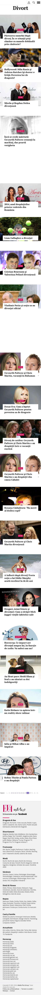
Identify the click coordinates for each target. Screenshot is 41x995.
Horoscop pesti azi (9, 971)
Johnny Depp (7, 836)
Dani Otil (11, 838)
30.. (32, 793)
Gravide (23, 921)
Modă (5, 858)
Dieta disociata (19, 892)
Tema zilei (27, 930)
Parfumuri (19, 849)
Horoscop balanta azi (10, 975)
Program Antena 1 (21, 842)
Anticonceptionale (27, 876)
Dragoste (6, 823)
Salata (29, 901)
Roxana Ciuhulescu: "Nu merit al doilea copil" (20, 509)
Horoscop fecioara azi (10, 959)
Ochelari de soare (23, 865)
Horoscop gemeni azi (10, 957)
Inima (16, 874)
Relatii (29, 823)
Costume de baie (9, 863)
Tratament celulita (12, 853)
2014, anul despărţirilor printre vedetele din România (17, 207)
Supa (4, 903)
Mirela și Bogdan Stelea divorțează (17, 104)
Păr (4, 849)
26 (23, 793)
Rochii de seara (13, 861)
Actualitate (7, 927)
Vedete (20, 64)
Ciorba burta (22, 907)
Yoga (30, 888)
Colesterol (16, 876)
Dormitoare (14, 919)
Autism (12, 923)
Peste (21, 901)
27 (25, 793)
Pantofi (17, 863)
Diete (4, 888)
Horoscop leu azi (9, 973)
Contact (12, 991)
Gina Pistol (33, 838)
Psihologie (22, 874)
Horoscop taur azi (9, 961)
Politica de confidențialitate (11, 989)
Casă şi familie (9, 914)
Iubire (5, 825)
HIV (8, 880)
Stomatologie (7, 876)
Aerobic (13, 890)
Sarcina (5, 874)
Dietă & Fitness (9, 885)
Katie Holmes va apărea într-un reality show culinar (20, 711)
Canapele (6, 919)
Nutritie (33, 890)
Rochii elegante (26, 863)
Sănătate (7, 872)
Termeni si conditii (27, 989)
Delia (26, 838)
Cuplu (20, 30)
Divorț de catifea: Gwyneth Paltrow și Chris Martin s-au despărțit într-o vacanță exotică (19, 444)
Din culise (6, 930)
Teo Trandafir (17, 836)
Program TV (28, 840)
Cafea (34, 901)
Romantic (13, 823)
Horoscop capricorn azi (11, 963)
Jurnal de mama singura (11, 921)
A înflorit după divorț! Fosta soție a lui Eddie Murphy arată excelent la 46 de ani (19, 578)
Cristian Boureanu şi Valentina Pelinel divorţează (19, 273)
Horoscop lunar (8, 953)
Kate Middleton (19, 834)
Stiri (21, 97)
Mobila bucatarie (9, 917)
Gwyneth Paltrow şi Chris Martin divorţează (18, 543)
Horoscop (7, 939)
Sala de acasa (16, 894)
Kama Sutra (22, 825)
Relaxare (25, 888)
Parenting (33, 919)
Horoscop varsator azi (10, 969)
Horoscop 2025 (8, 944)
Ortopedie (14, 880)
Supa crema (31, 903)
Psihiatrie (21, 880)
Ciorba (16, 901)
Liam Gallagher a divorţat (18, 238)
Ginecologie (31, 874)
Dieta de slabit (8, 892)
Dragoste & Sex (9, 820)
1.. (7, 793)
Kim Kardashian (31, 834)
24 (19, 793)
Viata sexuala (22, 823)
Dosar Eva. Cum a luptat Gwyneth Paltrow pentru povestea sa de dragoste (17, 409)
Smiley (17, 838)
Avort (29, 878)
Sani (4, 851)
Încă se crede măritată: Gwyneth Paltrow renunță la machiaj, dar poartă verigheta (19, 141)
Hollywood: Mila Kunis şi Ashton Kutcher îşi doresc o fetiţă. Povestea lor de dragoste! (19, 73)
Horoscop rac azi (9, 955)
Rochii (8, 849)
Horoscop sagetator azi (11, 967)
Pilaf (24, 905)
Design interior (24, 919)
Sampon (18, 851)
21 (13, 793)
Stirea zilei (20, 930)
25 (21, 793)
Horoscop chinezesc (10, 949)
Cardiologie (13, 878)
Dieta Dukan (17, 888)
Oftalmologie (21, 878)
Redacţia (5, 991)
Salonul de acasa (26, 853)
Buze (23, 851)
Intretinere (6, 890)
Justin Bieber (7, 840)
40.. (35, 793)
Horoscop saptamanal (10, 979)
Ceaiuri (11, 874)
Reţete (6, 899)
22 (15, 793)
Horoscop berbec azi (10, 977)
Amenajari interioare (22, 917)
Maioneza (18, 905)
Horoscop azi (7, 946)
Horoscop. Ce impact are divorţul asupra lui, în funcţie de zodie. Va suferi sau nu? (20, 645)
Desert (12, 905)
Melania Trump (17, 840)
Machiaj (32, 849)
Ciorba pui (13, 907)
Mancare (6, 901)
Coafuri (26, 849)
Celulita (28, 851)
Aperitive (6, 905)
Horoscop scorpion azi (11, 965)
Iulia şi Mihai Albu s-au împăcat (16, 745)
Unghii (13, 849)
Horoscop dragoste (9, 947)
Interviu (13, 930)
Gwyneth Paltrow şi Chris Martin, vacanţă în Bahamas (19, 374)
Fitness (9, 888)
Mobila (33, 917)
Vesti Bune (28, 932)
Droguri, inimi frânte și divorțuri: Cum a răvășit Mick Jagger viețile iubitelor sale (20, 611)
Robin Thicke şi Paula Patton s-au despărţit (20, 779)
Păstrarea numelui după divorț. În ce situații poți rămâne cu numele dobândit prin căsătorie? (19, 40)
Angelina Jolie (27, 836)
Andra (22, 838)
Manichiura (10, 851)
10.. (9, 793)
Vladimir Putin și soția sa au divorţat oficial (19, 307)
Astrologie (20, 637)
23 (17, 793)
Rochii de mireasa (25, 861)
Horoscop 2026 (8, 942)
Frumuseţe (7, 847)
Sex (16, 825)
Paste (12, 901)
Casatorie (11, 825)
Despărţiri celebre (17, 932)
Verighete (12, 865)
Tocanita (17, 903)
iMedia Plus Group (23, 985)
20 (11, 793)
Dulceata (10, 903)
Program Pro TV (8, 842)
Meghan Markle (8, 834)
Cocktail (23, 903)
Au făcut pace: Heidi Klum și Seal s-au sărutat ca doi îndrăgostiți (19, 679)
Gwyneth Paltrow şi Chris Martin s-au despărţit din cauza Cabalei (18, 477)
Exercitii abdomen (23, 890)
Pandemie (8, 934)
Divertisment (8, 832)
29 (30, 793)
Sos (25, 901)
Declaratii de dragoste (19, 827)
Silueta (27, 892)
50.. (37, 793)
